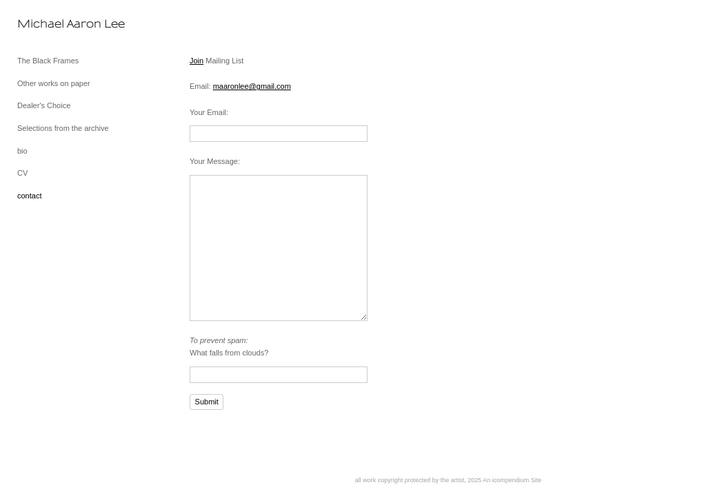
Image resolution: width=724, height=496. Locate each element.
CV (22, 173)
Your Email (208, 112)
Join (196, 60)
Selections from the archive (63, 128)
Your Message (214, 161)
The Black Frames (48, 60)
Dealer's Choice (43, 105)
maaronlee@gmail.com (252, 86)
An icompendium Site (512, 480)
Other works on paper (53, 83)
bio (22, 151)
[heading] (51, 23)
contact (29, 196)
